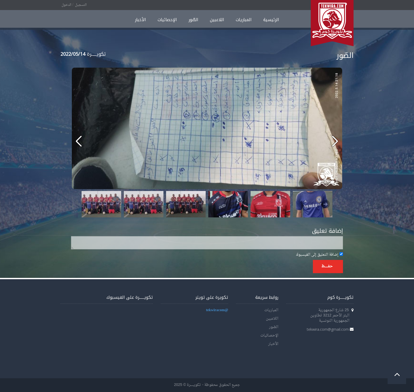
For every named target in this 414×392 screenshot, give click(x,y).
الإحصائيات (167, 20)
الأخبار (140, 20)
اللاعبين (217, 20)
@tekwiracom (217, 310)
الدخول (66, 5)
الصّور (193, 20)
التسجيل (81, 5)
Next (325, 204)
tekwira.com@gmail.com (328, 329)
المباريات (244, 20)
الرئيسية (271, 20)
